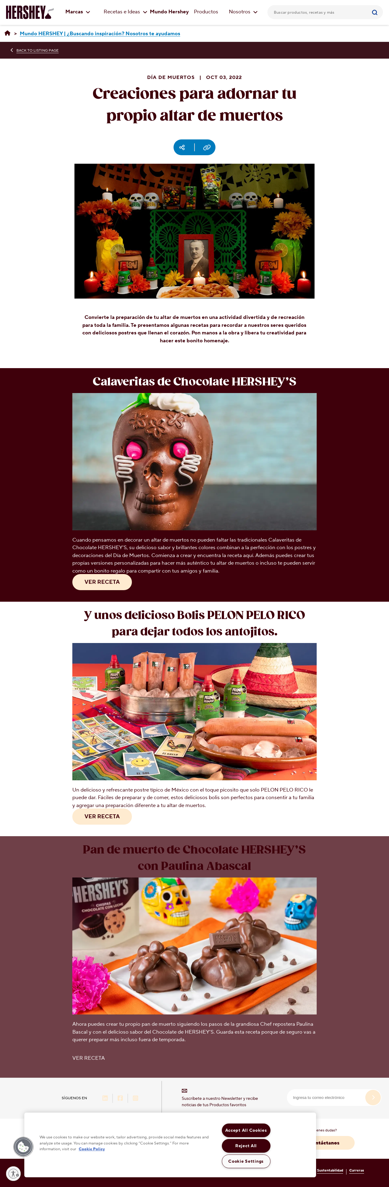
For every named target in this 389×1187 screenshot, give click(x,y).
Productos (206, 12)
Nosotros (243, 12)
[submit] (373, 1097)
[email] (334, 1097)
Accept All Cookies (246, 1130)
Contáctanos (324, 1143)
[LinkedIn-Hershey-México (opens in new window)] (105, 1099)
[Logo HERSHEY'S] (30, 12)
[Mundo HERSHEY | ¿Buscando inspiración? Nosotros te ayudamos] (100, 34)
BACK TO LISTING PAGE (37, 50)
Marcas (77, 12)
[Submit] (375, 12)
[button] (23, 1147)
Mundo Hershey (169, 12)
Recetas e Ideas (125, 12)
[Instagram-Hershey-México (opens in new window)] (135, 1099)
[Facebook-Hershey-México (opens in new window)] (120, 1099)
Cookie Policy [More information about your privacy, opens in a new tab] (92, 1149)
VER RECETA (102, 582)
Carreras (356, 1170)
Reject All (246, 1146)
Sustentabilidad (330, 1170)
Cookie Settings (246, 1161)
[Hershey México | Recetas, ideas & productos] (7, 33)
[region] (170, 1145)
